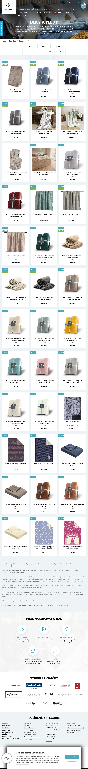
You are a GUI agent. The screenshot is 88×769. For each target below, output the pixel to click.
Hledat (74, 2)
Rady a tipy (71, 723)
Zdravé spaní (56, 12)
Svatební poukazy (33, 9)
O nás (19, 2)
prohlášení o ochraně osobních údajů (43, 762)
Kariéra (42, 2)
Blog (38, 2)
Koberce (47, 12)
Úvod (4, 41)
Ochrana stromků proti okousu (31, 737)
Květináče (26, 726)
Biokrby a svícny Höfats (51, 9)
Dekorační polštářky (50, 734)
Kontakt (47, 2)
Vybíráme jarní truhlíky (72, 732)
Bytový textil (23, 12)
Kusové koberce (6, 726)
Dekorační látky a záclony (52, 727)
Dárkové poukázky (68, 9)
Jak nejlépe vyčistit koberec (74, 730)
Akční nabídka (23, 15)
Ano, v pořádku (72, 757)
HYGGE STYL (22, 9)
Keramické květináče (29, 728)
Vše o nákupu (25, 2)
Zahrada (66, 12)
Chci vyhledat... (65, 2)
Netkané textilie (28, 739)
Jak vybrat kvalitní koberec (73, 726)
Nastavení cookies (72, 761)
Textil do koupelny (50, 736)
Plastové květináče (28, 730)
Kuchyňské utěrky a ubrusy (52, 739)
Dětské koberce (6, 730)
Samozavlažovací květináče (30, 732)
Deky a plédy (49, 732)
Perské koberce (6, 728)
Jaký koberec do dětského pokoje (75, 728)
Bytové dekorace (36, 12)
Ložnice (21, 41)
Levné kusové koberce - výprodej (10, 738)
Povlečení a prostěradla (51, 730)
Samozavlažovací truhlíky (30, 735)
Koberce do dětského (7, 736)
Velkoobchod (32, 2)
